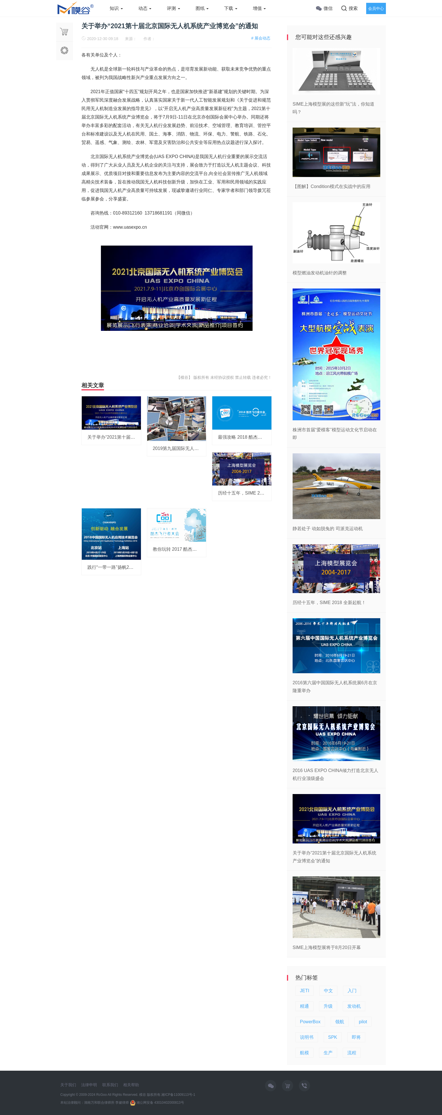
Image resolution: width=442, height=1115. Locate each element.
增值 (259, 8)
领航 (339, 1021)
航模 (304, 1052)
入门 (352, 990)
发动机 (354, 1006)
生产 (328, 1052)
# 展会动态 (260, 38)
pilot (363, 1021)
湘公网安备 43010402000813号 (157, 1103)
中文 (328, 990)
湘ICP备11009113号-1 (178, 1095)
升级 (328, 1006)
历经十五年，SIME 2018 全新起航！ (254, 493)
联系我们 (110, 1085)
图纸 (202, 8)
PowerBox (310, 1021)
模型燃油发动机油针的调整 (320, 272)
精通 (304, 1006)
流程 (351, 1052)
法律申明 (89, 1085)
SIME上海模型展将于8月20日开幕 (327, 947)
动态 (144, 8)
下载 (230, 8)
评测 (173, 8)
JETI (304, 990)
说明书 (306, 1037)
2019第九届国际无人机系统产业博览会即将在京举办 (205, 448)
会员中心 (376, 8)
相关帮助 (131, 1085)
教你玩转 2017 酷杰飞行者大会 (184, 549)
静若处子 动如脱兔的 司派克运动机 (328, 528)
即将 (356, 1037)
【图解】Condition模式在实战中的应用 (331, 186)
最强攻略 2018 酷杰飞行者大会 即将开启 (258, 437)
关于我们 (68, 1085)
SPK (332, 1037)
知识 (116, 8)
